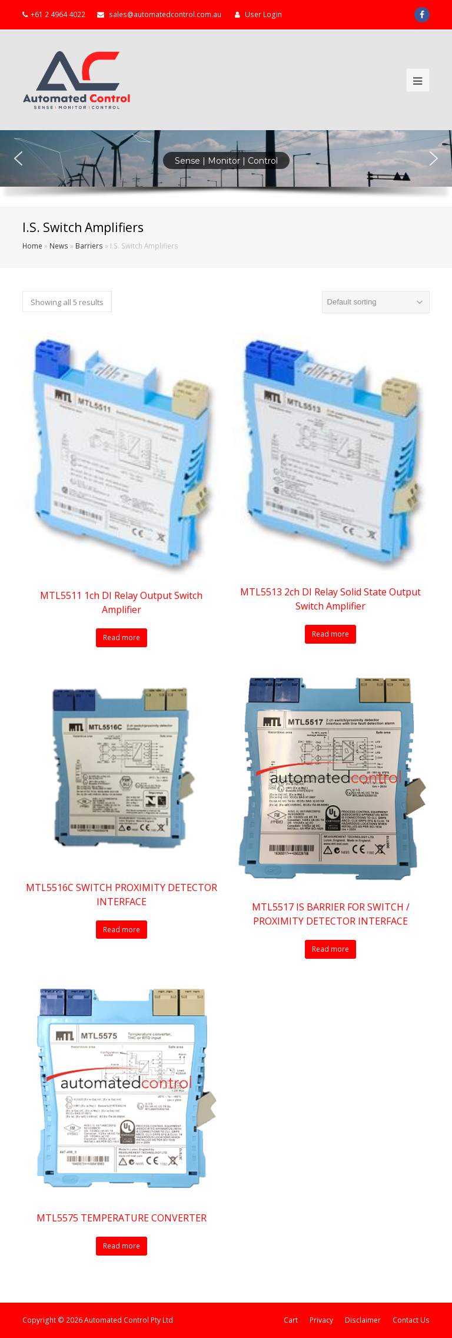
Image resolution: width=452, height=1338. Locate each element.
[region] (226, 168)
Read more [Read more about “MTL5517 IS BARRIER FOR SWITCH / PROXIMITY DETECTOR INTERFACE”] (330, 949)
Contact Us (411, 1320)
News (58, 245)
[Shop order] (376, 302)
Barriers (89, 245)
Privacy (321, 1320)
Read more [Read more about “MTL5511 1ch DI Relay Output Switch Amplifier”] (121, 637)
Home (32, 245)
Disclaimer (363, 1320)
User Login (263, 14)
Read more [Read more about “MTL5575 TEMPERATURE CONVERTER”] (121, 1246)
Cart (291, 1320)
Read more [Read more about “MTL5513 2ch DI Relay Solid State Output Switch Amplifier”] (330, 634)
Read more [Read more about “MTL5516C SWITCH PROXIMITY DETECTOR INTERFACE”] (121, 930)
